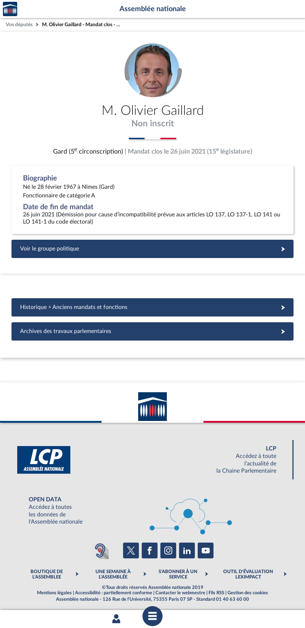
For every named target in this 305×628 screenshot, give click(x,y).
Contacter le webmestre (180, 593)
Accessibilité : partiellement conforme (113, 593)
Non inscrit (152, 123)
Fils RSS (216, 593)
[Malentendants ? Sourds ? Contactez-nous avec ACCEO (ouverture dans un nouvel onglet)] (100, 550)
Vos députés (19, 24)
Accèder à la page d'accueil (10, 9)
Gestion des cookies (247, 593)
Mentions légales (54, 593)
